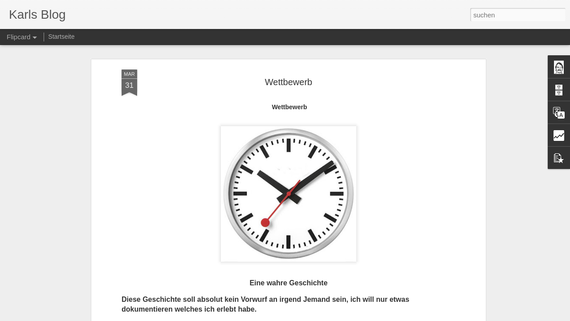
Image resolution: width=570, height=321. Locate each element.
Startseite (61, 36)
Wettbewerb (288, 82)
